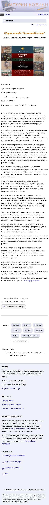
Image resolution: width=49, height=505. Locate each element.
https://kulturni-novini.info (21, 429)
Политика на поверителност (13, 409)
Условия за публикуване (11, 404)
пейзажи (28, 330)
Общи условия (7, 400)
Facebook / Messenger (13, 462)
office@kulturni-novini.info (15, 456)
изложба (39, 330)
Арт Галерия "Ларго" (30, 335)
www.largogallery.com (31, 281)
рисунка (16, 325)
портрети (16, 330)
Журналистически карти (11, 389)
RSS (6, 474)
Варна (15, 335)
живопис (38, 325)
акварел (27, 325)
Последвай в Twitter (12, 468)
